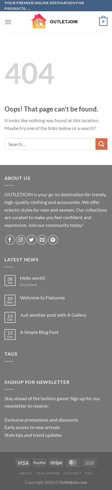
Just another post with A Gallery (53, 315)
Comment (28, 285)
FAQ (89, 473)
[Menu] (8, 22)
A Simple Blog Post (39, 332)
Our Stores (48, 473)
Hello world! (32, 278)
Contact (72, 473)
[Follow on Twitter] (31, 240)
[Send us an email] (42, 240)
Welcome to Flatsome (42, 297)
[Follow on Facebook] (10, 240)
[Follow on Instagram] (21, 240)
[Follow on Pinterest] (53, 240)
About (26, 473)
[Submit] (102, 144)
